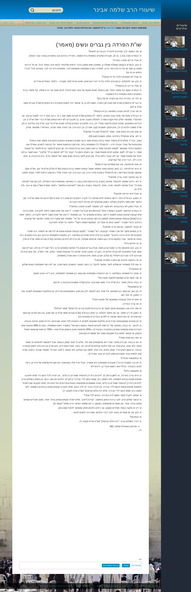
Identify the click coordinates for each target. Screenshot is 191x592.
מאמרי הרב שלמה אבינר (62, 586)
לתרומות (110, 28)
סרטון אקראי (82, 22)
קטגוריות (136, 565)
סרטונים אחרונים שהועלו (105, 22)
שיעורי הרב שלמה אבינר (124, 9)
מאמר (126, 565)
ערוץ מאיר (43, 586)
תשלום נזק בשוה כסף (176, 243)
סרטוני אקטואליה (129, 22)
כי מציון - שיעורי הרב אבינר (133, 586)
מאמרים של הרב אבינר (61, 22)
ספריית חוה (152, 586)
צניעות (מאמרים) (110, 565)
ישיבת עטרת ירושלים (84, 586)
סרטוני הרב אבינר (150, 22)
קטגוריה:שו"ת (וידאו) (176, 118)
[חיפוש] (47, 10)
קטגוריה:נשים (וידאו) (176, 71)
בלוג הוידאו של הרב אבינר (107, 586)
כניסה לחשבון (8, 23)
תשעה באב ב (180, 265)
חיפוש (32, 10)
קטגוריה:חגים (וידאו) (176, 49)
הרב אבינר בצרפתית (35, 22)
